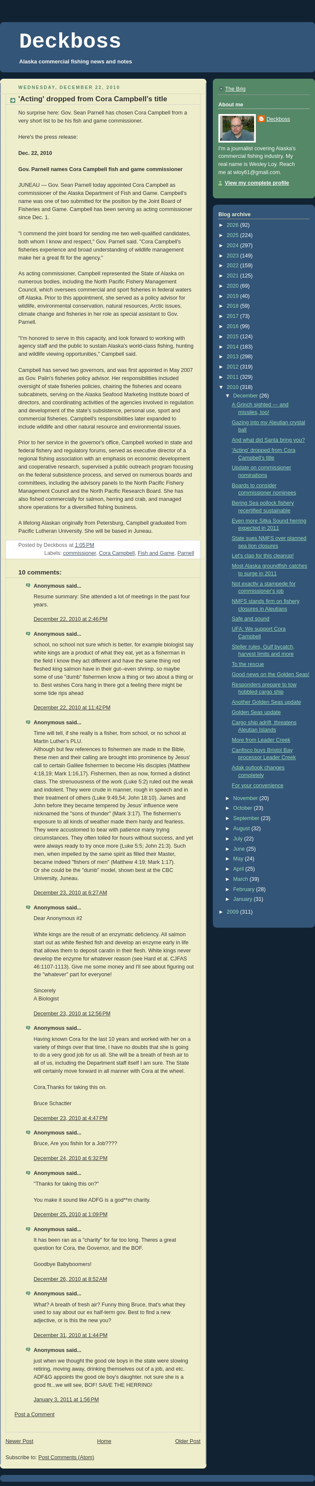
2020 (234, 286)
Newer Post (19, 1441)
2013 (234, 357)
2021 (234, 276)
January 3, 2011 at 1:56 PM (66, 1400)
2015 (234, 337)
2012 (234, 367)
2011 (234, 377)
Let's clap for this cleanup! (263, 556)
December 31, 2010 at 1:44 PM (70, 1335)
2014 (234, 347)
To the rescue (248, 664)
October (243, 808)
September (247, 818)
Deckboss (70, 42)
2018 (234, 306)
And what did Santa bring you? (268, 440)
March (241, 879)
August (242, 829)
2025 (234, 235)
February (244, 889)
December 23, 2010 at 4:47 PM (70, 1118)
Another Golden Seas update (266, 702)
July (238, 839)
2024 (234, 246)
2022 (234, 266)
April (239, 869)
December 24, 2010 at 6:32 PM (70, 1158)
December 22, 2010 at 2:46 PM (70, 619)
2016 (234, 326)
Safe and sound (250, 619)
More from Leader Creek (261, 740)
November (246, 798)
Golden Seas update (256, 712)
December (246, 396)
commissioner (79, 553)
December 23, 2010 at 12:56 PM (72, 1014)
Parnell (186, 553)
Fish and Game (156, 553)
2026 (234, 225)
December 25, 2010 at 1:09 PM (70, 1214)
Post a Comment (34, 1414)
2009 (234, 912)
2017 (234, 316)
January (243, 899)
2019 (234, 296)
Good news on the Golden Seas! (270, 674)
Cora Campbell (117, 553)
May (239, 859)
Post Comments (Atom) (66, 1457)
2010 (234, 387)
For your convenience (258, 786)
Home (104, 1441)
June (239, 849)
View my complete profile (257, 183)
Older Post (187, 1441)
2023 (234, 256)
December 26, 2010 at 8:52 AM (70, 1279)
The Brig (235, 89)
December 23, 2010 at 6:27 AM (70, 893)
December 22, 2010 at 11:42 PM (72, 708)
